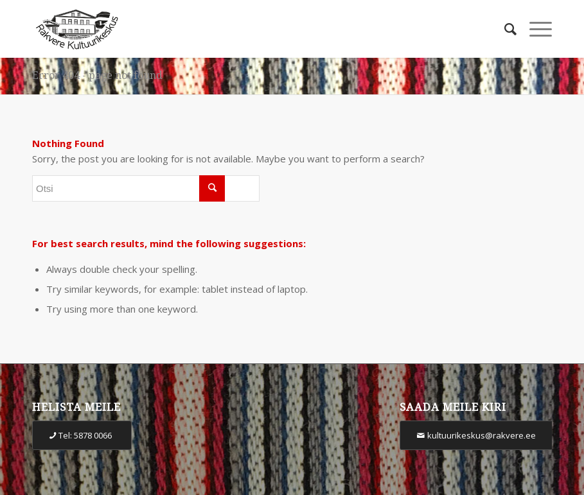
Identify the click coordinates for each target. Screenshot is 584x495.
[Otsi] (504, 29)
